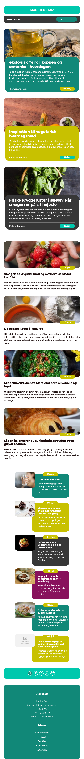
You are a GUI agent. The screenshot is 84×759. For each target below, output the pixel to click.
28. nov (67, 322)
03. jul (50, 636)
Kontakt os (42, 745)
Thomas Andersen (18, 89)
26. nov (67, 376)
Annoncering (42, 732)
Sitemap (42, 749)
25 (52, 673)
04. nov (51, 537)
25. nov (67, 434)
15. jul (51, 571)
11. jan (67, 267)
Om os (42, 737)
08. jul (50, 605)
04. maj (67, 88)
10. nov (50, 474)
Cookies (42, 741)
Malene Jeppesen (17, 226)
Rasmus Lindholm (18, 157)
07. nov (51, 503)
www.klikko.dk (45, 716)
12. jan (67, 157)
